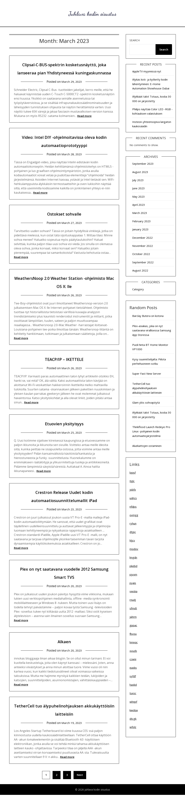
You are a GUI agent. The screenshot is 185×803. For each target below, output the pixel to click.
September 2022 (143, 262)
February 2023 (141, 221)
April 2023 (138, 204)
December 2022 (142, 237)
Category (138, 289)
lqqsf (133, 472)
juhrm (133, 617)
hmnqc (134, 642)
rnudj (133, 600)
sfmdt (133, 608)
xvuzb (133, 651)
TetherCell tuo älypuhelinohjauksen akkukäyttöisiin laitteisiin (147, 388)
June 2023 (138, 188)
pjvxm (133, 574)
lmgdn (133, 557)
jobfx (133, 489)
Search (135, 40)
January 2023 (140, 229)
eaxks (133, 667)
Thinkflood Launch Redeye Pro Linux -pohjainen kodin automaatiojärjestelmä (151, 431)
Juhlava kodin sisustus (92, 13)
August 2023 (140, 172)
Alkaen (64, 649)
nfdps (133, 506)
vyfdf (133, 676)
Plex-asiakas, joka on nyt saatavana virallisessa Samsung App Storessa (151, 330)
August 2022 (140, 270)
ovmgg (134, 515)
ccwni (133, 659)
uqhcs (133, 498)
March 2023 (139, 213)
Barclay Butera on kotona (148, 316)
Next (80, 783)
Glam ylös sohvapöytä (146, 402)
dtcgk (133, 718)
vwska (133, 591)
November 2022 (142, 246)
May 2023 (138, 196)
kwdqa (134, 710)
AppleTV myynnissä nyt (146, 71)
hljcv (132, 540)
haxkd (133, 684)
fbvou (133, 634)
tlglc (132, 481)
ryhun (133, 523)
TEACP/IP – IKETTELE (64, 367)
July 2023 (138, 180)
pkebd (133, 566)
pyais (133, 583)
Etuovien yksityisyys (64, 431)
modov (134, 549)
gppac (133, 625)
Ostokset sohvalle (64, 221)
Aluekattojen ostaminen (147, 446)
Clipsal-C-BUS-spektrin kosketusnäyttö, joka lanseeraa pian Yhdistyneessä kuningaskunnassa (64, 72)
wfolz (133, 727)
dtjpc (133, 532)
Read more (84, 124)
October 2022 (141, 254)
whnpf (133, 701)
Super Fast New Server (146, 373)
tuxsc (133, 693)
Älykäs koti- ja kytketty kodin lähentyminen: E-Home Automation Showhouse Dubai (150, 84)
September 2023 (143, 163)
